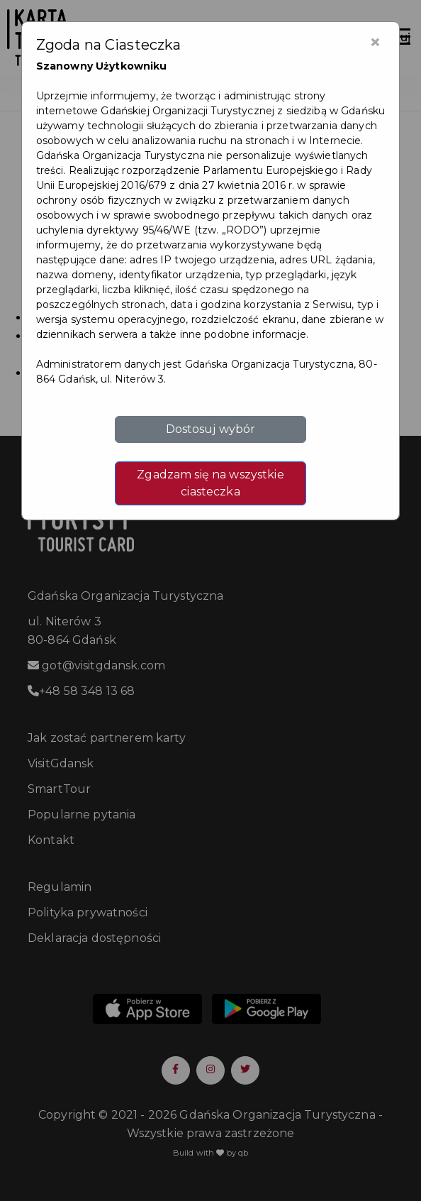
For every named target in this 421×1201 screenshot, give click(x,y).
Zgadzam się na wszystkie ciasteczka (210, 483)
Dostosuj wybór (211, 429)
